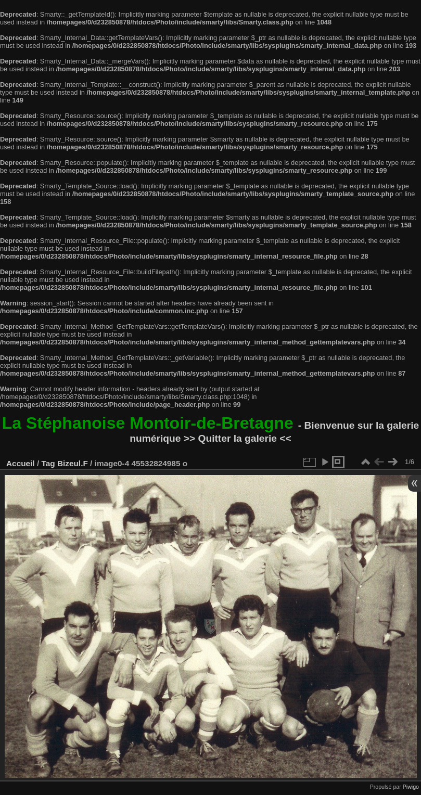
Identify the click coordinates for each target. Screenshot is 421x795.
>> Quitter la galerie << (237, 438)
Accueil (20, 463)
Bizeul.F (72, 463)
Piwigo (411, 787)
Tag (48, 463)
